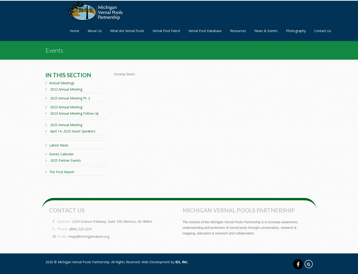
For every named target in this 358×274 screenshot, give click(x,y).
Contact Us (322, 31)
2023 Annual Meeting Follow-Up (74, 113)
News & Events (266, 31)
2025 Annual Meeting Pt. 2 (70, 98)
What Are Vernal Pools (127, 31)
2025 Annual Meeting (66, 125)
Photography (296, 31)
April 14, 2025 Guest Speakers (72, 131)
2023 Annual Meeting (66, 107)
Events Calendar (61, 154)
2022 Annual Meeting (66, 89)
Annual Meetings (62, 83)
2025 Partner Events (65, 160)
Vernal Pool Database (205, 31)
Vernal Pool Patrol (166, 31)
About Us (95, 31)
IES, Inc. (181, 262)
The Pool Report (61, 172)
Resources (238, 31)
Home (74, 31)
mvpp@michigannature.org (88, 236)
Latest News (58, 145)
